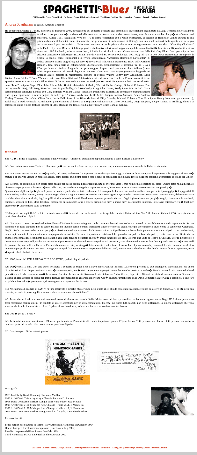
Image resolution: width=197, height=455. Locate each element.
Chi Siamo (37, 17)
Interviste (128, 17)
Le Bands (68, 17)
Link (60, 17)
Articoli (146, 17)
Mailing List (117, 17)
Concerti (138, 17)
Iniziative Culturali (90, 17)
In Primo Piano (50, 17)
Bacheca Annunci (158, 17)
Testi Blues (105, 17)
